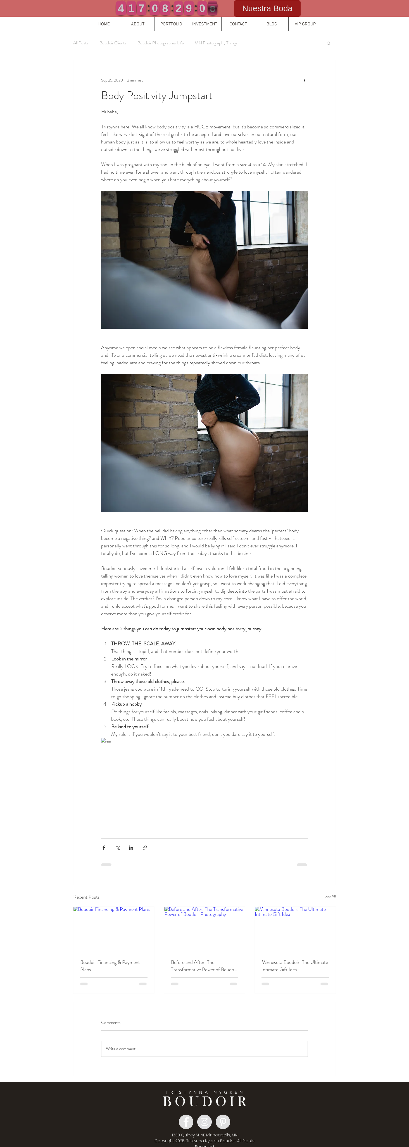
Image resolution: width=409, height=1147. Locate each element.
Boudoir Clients (112, 43)
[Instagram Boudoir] (204, 1122)
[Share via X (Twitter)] (117, 847)
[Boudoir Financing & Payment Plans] (113, 929)
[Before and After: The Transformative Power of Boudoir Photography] (204, 929)
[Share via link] (145, 847)
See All (330, 896)
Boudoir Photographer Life (160, 43)
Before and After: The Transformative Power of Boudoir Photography (204, 966)
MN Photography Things (216, 43)
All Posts (80, 43)
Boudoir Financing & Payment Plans (110, 966)
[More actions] (304, 80)
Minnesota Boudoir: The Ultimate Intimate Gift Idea (294, 966)
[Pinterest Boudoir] (223, 1122)
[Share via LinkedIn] (131, 847)
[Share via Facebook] (103, 847)
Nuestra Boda (267, 8)
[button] (137, 24)
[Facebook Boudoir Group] (186, 1122)
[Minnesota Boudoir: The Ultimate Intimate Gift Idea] (295, 929)
